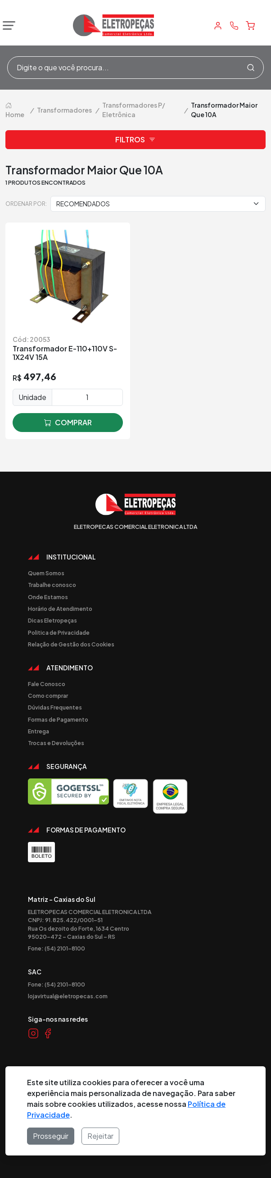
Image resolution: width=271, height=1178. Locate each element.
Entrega (38, 731)
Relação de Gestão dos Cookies (71, 644)
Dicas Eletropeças (52, 620)
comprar (68, 422)
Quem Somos (46, 573)
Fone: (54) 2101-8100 (56, 948)
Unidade (32, 397)
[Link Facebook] (47, 1033)
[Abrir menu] (7, 25)
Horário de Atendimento (60, 608)
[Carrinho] (250, 25)
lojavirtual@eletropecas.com (68, 996)
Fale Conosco (46, 683)
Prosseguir (50, 1136)
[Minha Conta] (217, 25)
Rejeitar (100, 1136)
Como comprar (48, 695)
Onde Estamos (48, 596)
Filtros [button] (135, 139)
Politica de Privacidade (59, 632)
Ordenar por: (26, 203)
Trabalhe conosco (52, 584)
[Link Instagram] (33, 1033)
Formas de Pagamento (58, 719)
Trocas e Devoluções (56, 742)
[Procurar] (250, 67)
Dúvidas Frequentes (55, 707)
